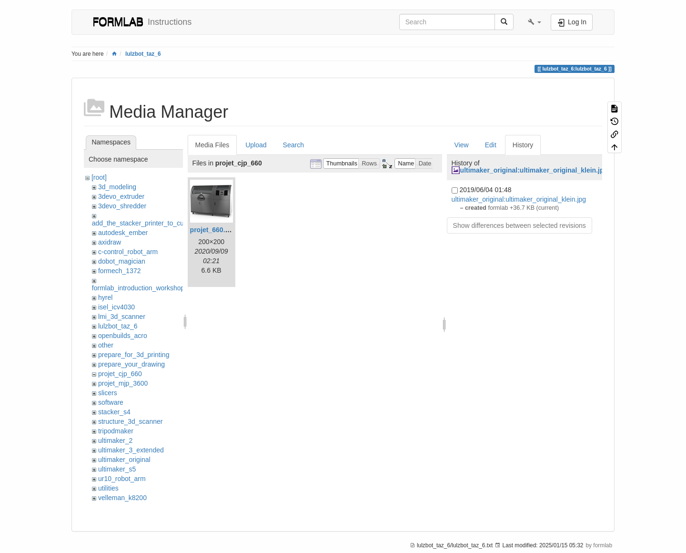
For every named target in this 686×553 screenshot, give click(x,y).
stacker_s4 (114, 412)
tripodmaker (115, 431)
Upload (255, 145)
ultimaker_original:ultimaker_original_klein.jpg (534, 170)
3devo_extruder (121, 196)
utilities (108, 488)
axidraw (109, 242)
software (110, 402)
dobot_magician (121, 261)
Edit (490, 145)
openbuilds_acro (122, 335)
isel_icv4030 (116, 307)
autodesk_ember (123, 232)
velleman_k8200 (122, 498)
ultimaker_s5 (117, 469)
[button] (534, 22)
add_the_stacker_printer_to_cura (141, 223)
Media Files (212, 145)
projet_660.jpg (212, 230)
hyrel (105, 297)
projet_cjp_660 (120, 374)
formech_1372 (119, 271)
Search (293, 145)
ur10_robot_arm (122, 478)
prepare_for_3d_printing (133, 354)
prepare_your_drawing (131, 364)
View (461, 145)
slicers (107, 393)
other (105, 345)
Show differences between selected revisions (519, 225)
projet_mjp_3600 (123, 383)
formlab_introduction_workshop (138, 288)
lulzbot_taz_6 (143, 54)
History (523, 145)
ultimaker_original (124, 459)
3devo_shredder (122, 206)
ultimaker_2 (115, 440)
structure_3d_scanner (130, 421)
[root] (99, 177)
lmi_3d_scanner (121, 316)
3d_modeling (117, 187)
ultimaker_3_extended (131, 450)
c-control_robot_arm (128, 252)
